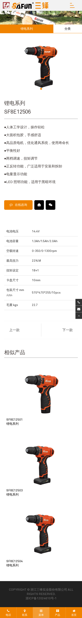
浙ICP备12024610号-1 (41, 598)
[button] (41, 89)
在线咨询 (18, 205)
